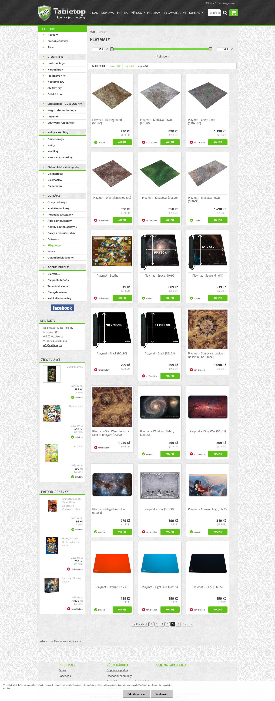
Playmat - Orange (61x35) (112, 587)
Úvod (92, 31)
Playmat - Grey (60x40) (159, 509)
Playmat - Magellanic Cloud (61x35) (109, 510)
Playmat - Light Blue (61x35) (160, 587)
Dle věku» (54, 273)
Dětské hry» (55, 94)
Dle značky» (55, 179)
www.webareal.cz (72, 641)
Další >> (187, 624)
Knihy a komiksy (58, 132)
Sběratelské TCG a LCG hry (65, 103)
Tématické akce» (58, 286)
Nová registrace (226, 3)
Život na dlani (76, 406)
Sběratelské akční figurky (63, 167)
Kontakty (196, 13)
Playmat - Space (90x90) (160, 275)
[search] (225, 13)
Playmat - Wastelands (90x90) (112, 197)
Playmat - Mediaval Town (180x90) (204, 199)
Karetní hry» (55, 69)
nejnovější (143, 66)
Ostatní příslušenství (60, 257)
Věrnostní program (145, 13)
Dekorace (53, 239)
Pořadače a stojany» (60, 214)
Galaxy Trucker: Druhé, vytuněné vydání (70, 542)
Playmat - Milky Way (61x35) (208, 431)
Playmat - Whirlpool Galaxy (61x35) (157, 433)
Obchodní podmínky (119, 676)
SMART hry (55, 87)
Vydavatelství (175, 13)
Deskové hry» (56, 63)
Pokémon (53, 116)
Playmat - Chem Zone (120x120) (201, 121)
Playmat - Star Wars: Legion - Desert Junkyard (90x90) (110, 433)
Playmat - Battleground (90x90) (107, 121)
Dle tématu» (55, 186)
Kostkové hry (56, 81)
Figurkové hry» (57, 75)
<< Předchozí (140, 624)
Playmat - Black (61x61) (160, 353)
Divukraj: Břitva (75, 366)
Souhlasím (161, 694)
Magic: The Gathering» (62, 110)
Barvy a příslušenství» (61, 233)
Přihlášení (211, 3)
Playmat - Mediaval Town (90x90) (156, 121)
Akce (51, 47)
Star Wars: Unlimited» (61, 122)
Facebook (65, 676)
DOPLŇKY (54, 195)
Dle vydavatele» (57, 292)
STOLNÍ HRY (55, 56)
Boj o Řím (78, 446)
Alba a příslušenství (60, 220)
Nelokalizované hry (59, 298)
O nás (94, 13)
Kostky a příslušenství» (62, 226)
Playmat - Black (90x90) (112, 353)
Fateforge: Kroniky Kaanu (71, 579)
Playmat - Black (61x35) (208, 587)
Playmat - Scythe (107, 275)
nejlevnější (115, 66)
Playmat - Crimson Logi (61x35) (207, 509)
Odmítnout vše (136, 694)
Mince (51, 251)
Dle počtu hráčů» (58, 280)
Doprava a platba (114, 13)
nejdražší (129, 66)
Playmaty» (54, 245)
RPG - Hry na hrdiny (60, 157)
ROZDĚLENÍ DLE (58, 267)
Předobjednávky (58, 40)
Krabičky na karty (58, 208)
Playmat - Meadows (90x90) (160, 197)
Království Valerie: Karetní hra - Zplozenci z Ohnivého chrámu (71, 504)
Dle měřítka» (55, 173)
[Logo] (62, 13)
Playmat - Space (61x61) (207, 275)
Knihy (51, 145)
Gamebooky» (56, 138)
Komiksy (53, 151)
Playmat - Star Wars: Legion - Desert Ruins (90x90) (206, 355)
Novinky (53, 34)
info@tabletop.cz (52, 345)
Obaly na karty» (57, 202)
